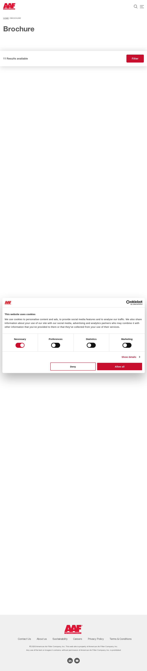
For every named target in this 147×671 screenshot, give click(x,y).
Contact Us (24, 638)
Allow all (120, 366)
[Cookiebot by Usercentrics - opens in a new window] (128, 302)
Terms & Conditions (120, 638)
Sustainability (60, 638)
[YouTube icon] (77, 660)
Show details (129, 357)
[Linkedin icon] (70, 660)
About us (42, 638)
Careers (77, 638)
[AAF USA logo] (9, 6)
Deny (73, 366)
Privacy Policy (96, 638)
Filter (135, 58)
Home (6, 18)
